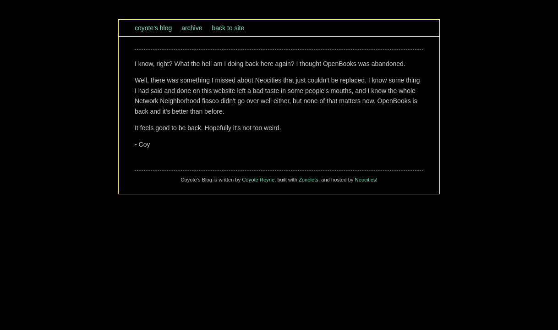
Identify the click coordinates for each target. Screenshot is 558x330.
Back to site (228, 28)
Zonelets (308, 179)
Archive (191, 28)
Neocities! (366, 179)
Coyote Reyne (258, 179)
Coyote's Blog (153, 28)
